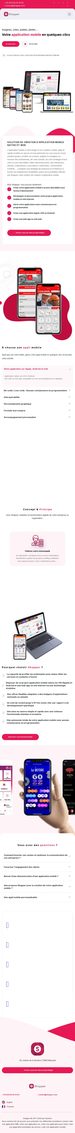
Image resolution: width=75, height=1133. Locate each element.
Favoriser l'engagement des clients (21, 867)
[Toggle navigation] (69, 14)
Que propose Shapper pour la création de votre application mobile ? (33, 886)
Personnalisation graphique (17, 404)
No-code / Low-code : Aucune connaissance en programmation (35, 390)
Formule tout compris (14, 410)
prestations (56, 1121)
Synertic (48, 1118)
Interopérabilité (12, 397)
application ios (34, 1124)
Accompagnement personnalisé (20, 417)
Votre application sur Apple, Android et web (26, 369)
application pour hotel (59, 1124)
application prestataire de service (26, 1127)
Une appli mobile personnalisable (20, 897)
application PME (12, 1124)
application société (57, 1127)
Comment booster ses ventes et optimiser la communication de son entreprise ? (35, 856)
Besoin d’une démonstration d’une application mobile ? (31, 876)
